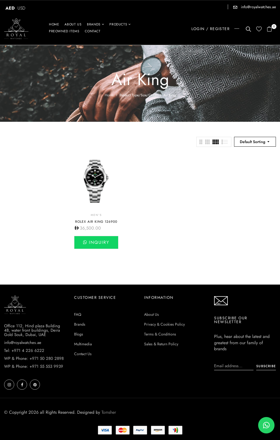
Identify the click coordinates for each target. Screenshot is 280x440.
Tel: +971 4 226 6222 (24, 351)
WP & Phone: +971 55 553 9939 (33, 366)
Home (109, 95)
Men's (96, 215)
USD (21, 8)
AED (10, 8)
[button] (271, 29)
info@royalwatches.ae (258, 7)
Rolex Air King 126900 (96, 221)
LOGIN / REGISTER (210, 28)
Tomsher (108, 412)
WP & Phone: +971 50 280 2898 (34, 358)
